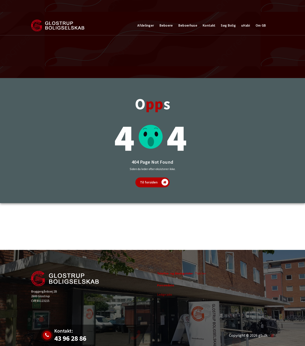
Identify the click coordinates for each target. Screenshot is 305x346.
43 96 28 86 (90, 9)
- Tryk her (181, 275)
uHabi (245, 25)
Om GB (261, 25)
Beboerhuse (187, 25)
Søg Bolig (228, 25)
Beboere (166, 25)
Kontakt (260, 6)
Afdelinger (145, 25)
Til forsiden (154, 187)
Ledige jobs (164, 296)
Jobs (55, 9)
